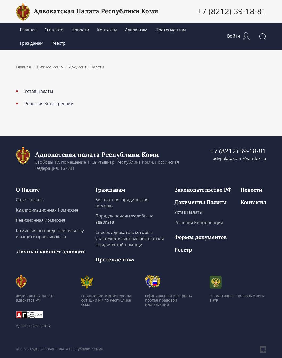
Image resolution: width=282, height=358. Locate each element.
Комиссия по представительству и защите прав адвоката (50, 234)
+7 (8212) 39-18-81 (231, 11)
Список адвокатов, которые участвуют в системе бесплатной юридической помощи (129, 238)
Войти (238, 36)
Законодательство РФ (203, 190)
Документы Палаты (86, 66)
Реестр (58, 43)
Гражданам (31, 43)
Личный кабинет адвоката (51, 251)
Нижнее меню (50, 66)
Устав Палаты (38, 91)
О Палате (28, 190)
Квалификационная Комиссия (47, 210)
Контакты (107, 30)
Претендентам (170, 30)
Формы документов (200, 237)
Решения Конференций (48, 103)
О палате (54, 30)
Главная (28, 30)
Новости (80, 30)
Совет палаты (30, 200)
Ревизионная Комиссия (40, 220)
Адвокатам (136, 30)
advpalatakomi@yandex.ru (239, 158)
